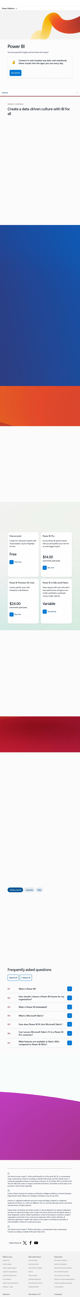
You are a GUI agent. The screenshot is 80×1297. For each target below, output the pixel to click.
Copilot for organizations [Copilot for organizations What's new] (10, 1272)
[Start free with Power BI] (15, 562)
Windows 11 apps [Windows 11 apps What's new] (8, 1287)
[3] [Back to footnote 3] (9, 1226)
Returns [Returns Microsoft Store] (31, 1272)
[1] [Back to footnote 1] (8, 1173)
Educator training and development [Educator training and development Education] (64, 1279)
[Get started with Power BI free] (15, 73)
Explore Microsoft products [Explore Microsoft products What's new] (10, 1283)
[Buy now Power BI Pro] (48, 568)
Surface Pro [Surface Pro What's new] (6, 1260)
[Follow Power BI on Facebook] (30, 1243)
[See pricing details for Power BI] (49, 612)
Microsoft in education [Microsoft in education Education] (60, 1260)
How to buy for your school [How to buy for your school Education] (62, 1275)
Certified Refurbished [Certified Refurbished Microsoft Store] (35, 1279)
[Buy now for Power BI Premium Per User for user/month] (15, 614)
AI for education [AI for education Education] (58, 1287)
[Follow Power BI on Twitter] (25, 1243)
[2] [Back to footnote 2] (9, 1190)
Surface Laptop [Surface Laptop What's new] (7, 1264)
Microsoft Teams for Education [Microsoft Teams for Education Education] (63, 1268)
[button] (40, 92)
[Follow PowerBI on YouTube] (36, 1243)
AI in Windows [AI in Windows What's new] (7, 1279)
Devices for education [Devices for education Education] (60, 1264)
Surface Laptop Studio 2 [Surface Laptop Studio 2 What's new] (9, 1268)
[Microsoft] (40, 1)
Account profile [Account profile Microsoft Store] (33, 1260)
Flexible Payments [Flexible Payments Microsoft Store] (34, 1287)
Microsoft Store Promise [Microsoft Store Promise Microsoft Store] (35, 1283)
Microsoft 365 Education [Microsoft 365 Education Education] (61, 1272)
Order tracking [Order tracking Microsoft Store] (33, 1275)
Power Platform (8, 8)
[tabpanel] (40, 925)
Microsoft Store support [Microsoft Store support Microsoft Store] (35, 1268)
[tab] (15, 890)
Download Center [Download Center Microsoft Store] (34, 1264)
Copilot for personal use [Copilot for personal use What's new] (10, 1275)
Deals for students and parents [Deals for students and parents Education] (63, 1283)
